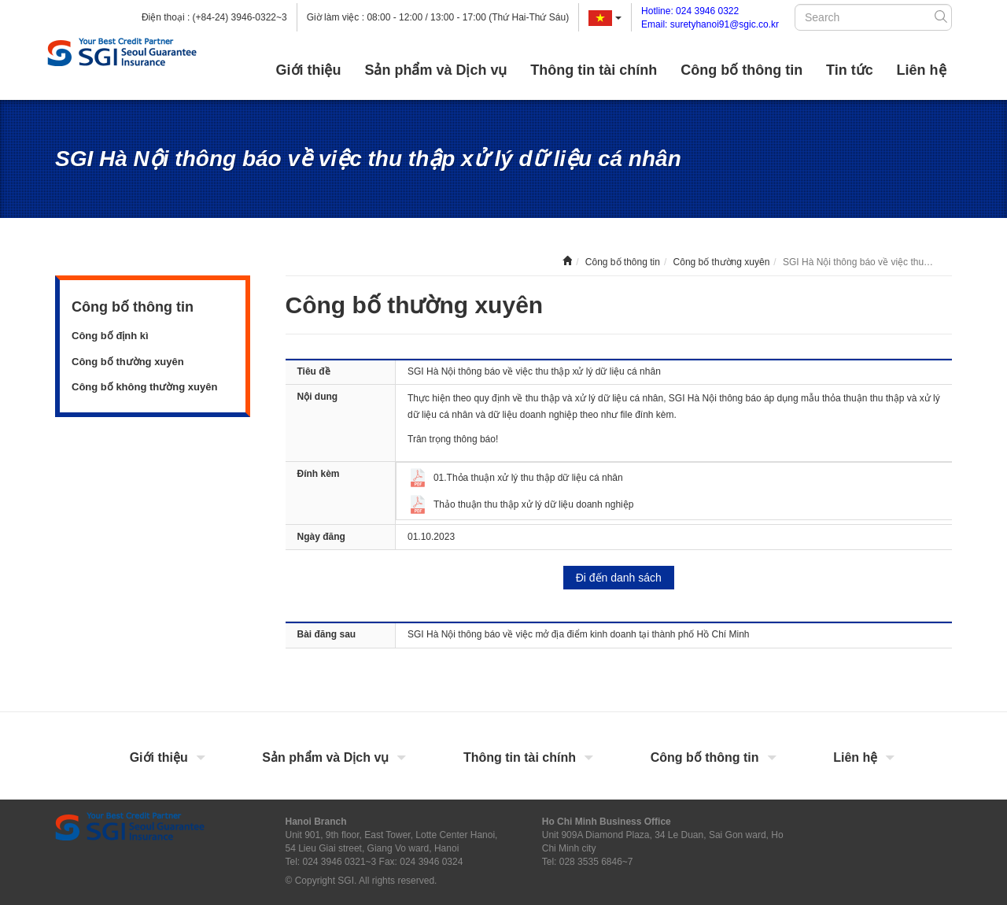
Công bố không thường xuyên (144, 387)
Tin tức (849, 70)
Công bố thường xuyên (128, 362)
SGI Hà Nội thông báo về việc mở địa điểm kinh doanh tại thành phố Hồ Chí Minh (579, 634)
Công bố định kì (110, 336)
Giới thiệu (308, 70)
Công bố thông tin (741, 70)
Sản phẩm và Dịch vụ (435, 70)
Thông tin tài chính (593, 70)
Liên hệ (921, 70)
